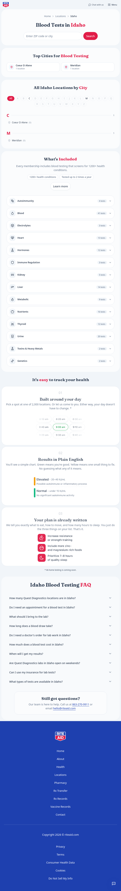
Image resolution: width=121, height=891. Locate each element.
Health (60, 767)
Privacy (60, 846)
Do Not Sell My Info (60, 878)
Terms (60, 854)
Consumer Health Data (60, 862)
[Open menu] (112, 4)
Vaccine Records (61, 806)
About (60, 759)
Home (47, 16)
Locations (60, 16)
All (10, 98)
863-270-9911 (80, 704)
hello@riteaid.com (64, 708)
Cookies (60, 870)
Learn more (60, 186)
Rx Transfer (60, 791)
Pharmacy (60, 783)
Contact (60, 814)
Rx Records (60, 798)
